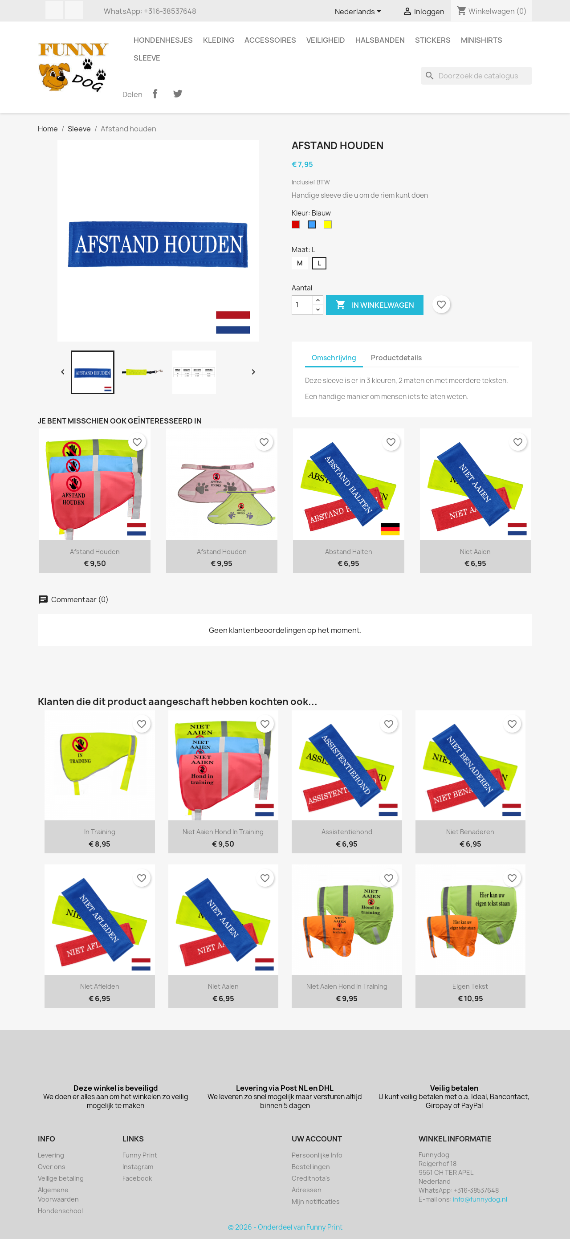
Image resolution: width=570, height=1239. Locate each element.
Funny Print (139, 1155)
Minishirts (481, 40)
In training (99, 831)
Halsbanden (380, 40)
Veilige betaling (61, 1178)
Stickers (433, 40)
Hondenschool (60, 1210)
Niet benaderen (470, 831)
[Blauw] (313, 226)
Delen (155, 93)
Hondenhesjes (163, 40)
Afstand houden (95, 551)
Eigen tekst (470, 986)
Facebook (54, 10)
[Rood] (297, 226)
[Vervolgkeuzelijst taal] (359, 12)
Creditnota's (311, 1178)
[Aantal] (302, 305)
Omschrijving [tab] (334, 358)
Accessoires (270, 40)
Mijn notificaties (316, 1201)
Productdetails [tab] (396, 358)
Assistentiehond (347, 831)
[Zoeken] (476, 76)
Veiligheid (325, 40)
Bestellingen (311, 1166)
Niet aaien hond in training (223, 831)
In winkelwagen (374, 305)
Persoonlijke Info (317, 1155)
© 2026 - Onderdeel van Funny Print (285, 1227)
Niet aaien (475, 551)
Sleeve (147, 58)
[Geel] (329, 226)
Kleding (218, 40)
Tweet (178, 93)
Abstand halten (348, 551)
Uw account (317, 1139)
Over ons (51, 1166)
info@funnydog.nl (480, 1199)
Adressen (307, 1190)
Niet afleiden (99, 986)
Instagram (74, 10)
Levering (51, 1155)
